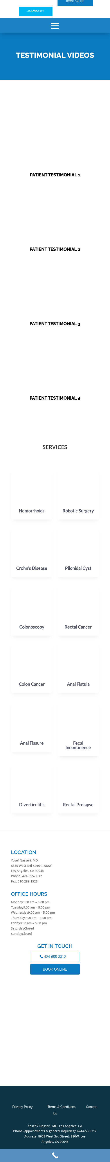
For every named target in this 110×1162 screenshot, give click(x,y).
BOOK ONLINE (55, 969)
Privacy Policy (22, 1107)
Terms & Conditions (62, 1107)
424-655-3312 (35, 11)
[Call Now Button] (55, 1155)
